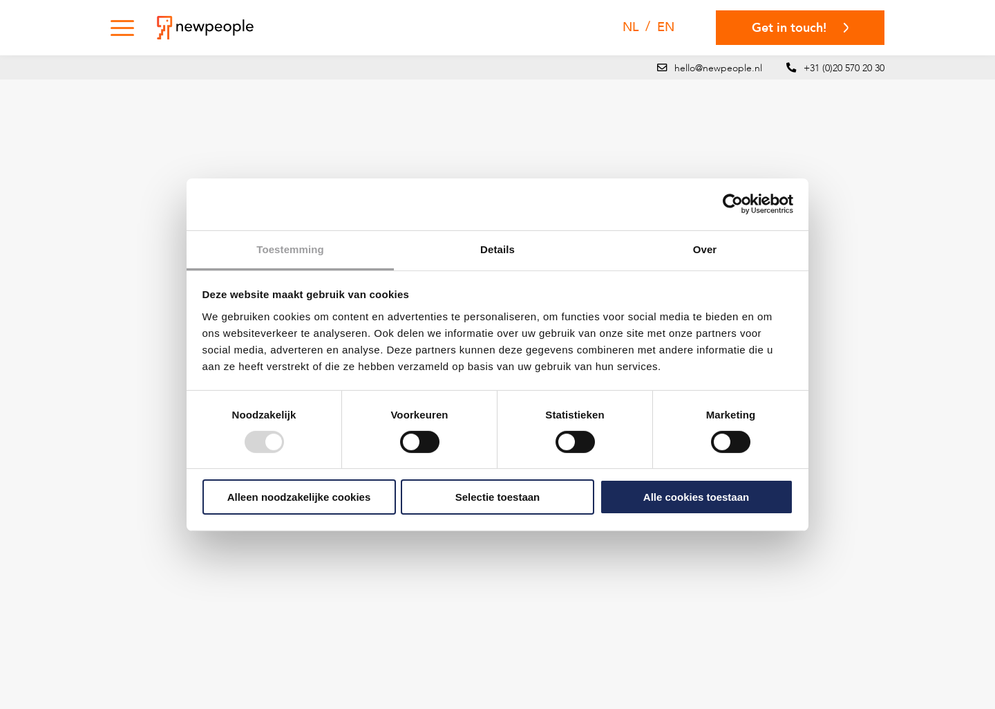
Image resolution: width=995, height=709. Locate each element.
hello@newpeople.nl (718, 68)
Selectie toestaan (497, 497)
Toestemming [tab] (290, 249)
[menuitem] (630, 27)
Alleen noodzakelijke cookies (299, 497)
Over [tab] (705, 249)
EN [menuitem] (665, 27)
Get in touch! (800, 28)
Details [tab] (497, 249)
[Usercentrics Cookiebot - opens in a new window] (732, 204)
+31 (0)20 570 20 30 (844, 68)
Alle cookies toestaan (696, 497)
